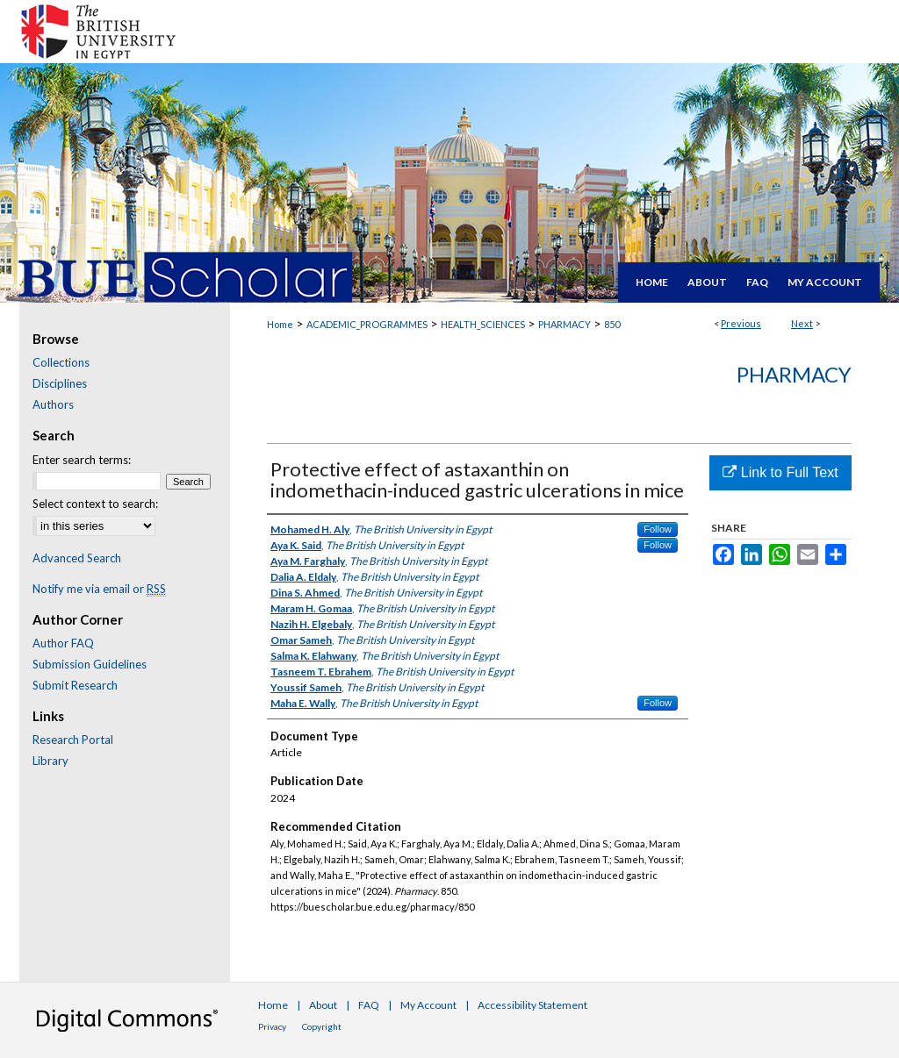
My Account (428, 1005)
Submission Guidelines (89, 664)
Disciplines (59, 383)
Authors (53, 404)
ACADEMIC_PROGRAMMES (367, 324)
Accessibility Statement (532, 1005)
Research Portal (72, 740)
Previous (741, 323)
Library (50, 761)
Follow (658, 529)
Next (802, 323)
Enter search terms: (81, 460)
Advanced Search (76, 558)
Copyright (322, 1026)
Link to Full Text (780, 472)
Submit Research (75, 685)
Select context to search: (95, 504)
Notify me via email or (99, 589)
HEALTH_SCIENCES (483, 324)
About (323, 1005)
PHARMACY (564, 324)
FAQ (368, 1005)
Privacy (272, 1026)
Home (280, 324)
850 (612, 324)
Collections (61, 362)
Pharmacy (794, 374)
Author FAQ (63, 643)
